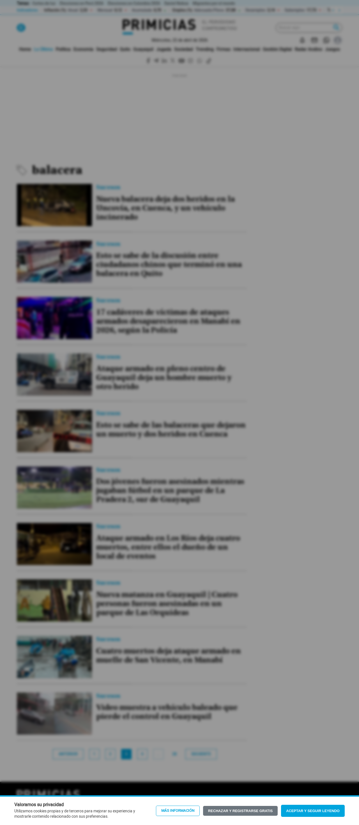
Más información (177, 810)
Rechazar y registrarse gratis (240, 811)
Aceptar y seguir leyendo (313, 811)
